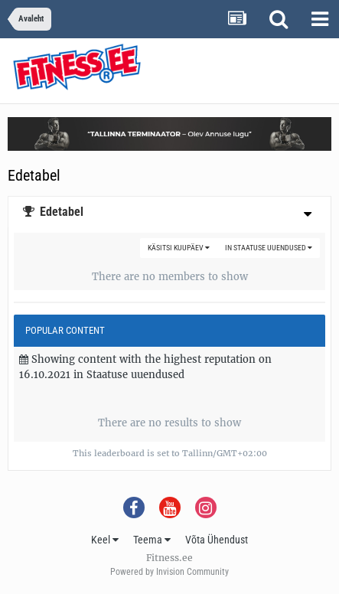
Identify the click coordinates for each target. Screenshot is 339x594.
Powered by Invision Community (169, 571)
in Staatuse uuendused (268, 247)
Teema (152, 540)
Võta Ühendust (216, 540)
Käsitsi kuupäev (179, 247)
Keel (105, 540)
